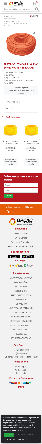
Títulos (29, 207)
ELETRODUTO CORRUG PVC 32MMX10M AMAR (11, 142)
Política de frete (21, 233)
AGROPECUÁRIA (21, 282)
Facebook (21, 370)
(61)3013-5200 (21, 353)
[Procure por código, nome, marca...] (18, 9)
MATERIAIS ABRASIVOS (21, 312)
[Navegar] (3, 140)
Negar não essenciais (25, 435)
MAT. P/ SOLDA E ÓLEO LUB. (21, 308)
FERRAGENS (21, 299)
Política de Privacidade (21, 242)
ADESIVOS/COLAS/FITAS (21, 278)
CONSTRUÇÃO (21, 291)
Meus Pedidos (13, 207)
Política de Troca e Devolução (21, 246)
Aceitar (9, 435)
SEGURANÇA (21, 334)
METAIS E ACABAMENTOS (21, 325)
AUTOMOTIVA (21, 287)
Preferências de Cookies (14, 439)
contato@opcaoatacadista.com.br (21, 357)
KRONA (11, 83)
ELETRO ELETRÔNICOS (21, 295)
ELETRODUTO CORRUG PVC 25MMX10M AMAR (32, 142)
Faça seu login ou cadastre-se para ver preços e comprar (21, 90)
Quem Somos (21, 238)
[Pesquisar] (37, 9)
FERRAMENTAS (21, 304)
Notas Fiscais (12, 212)
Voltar (34, 16)
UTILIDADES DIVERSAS (21, 338)
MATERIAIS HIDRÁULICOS (21, 321)
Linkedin (21, 373)
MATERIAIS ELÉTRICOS (21, 317)
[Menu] (6, 3)
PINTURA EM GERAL (21, 330)
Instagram (21, 366)
